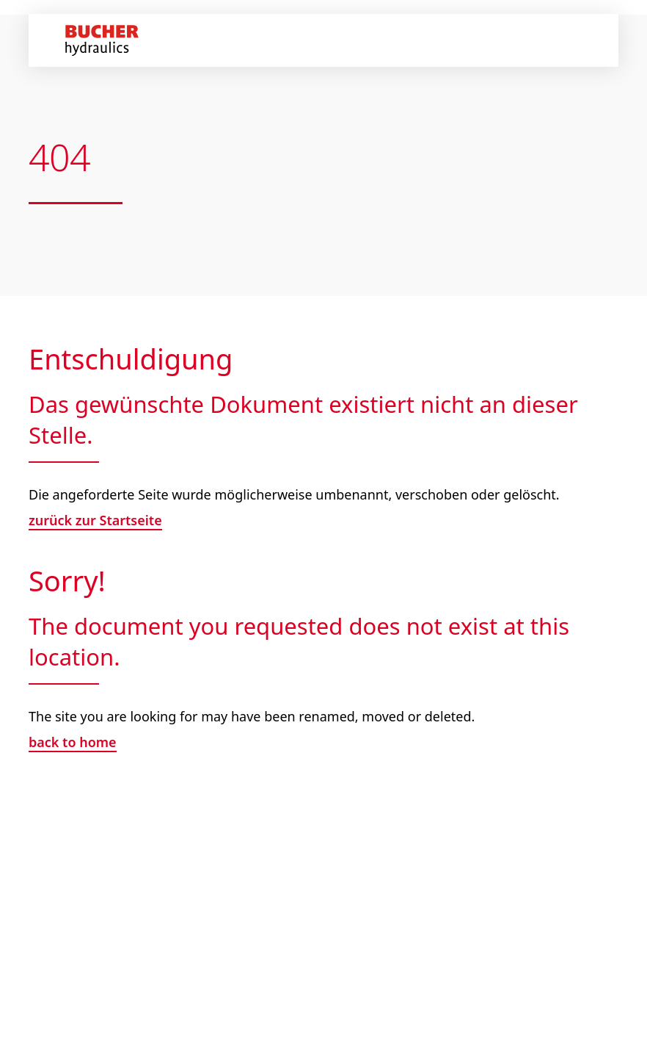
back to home (73, 742)
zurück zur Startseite (95, 520)
